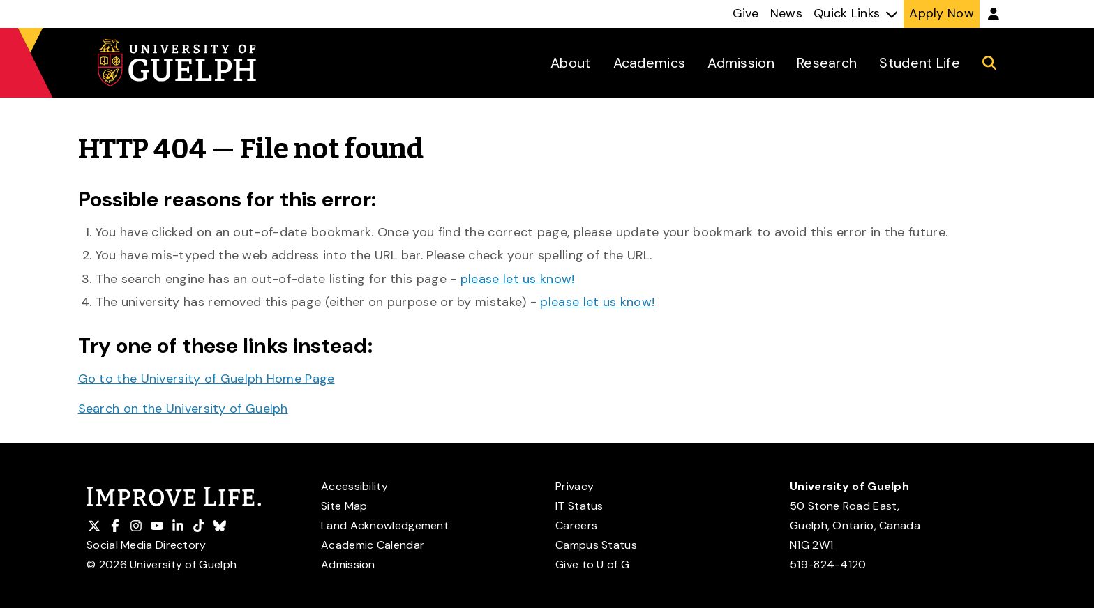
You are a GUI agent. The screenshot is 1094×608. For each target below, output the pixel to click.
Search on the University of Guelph (183, 408)
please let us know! (517, 279)
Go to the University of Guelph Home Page (206, 378)
